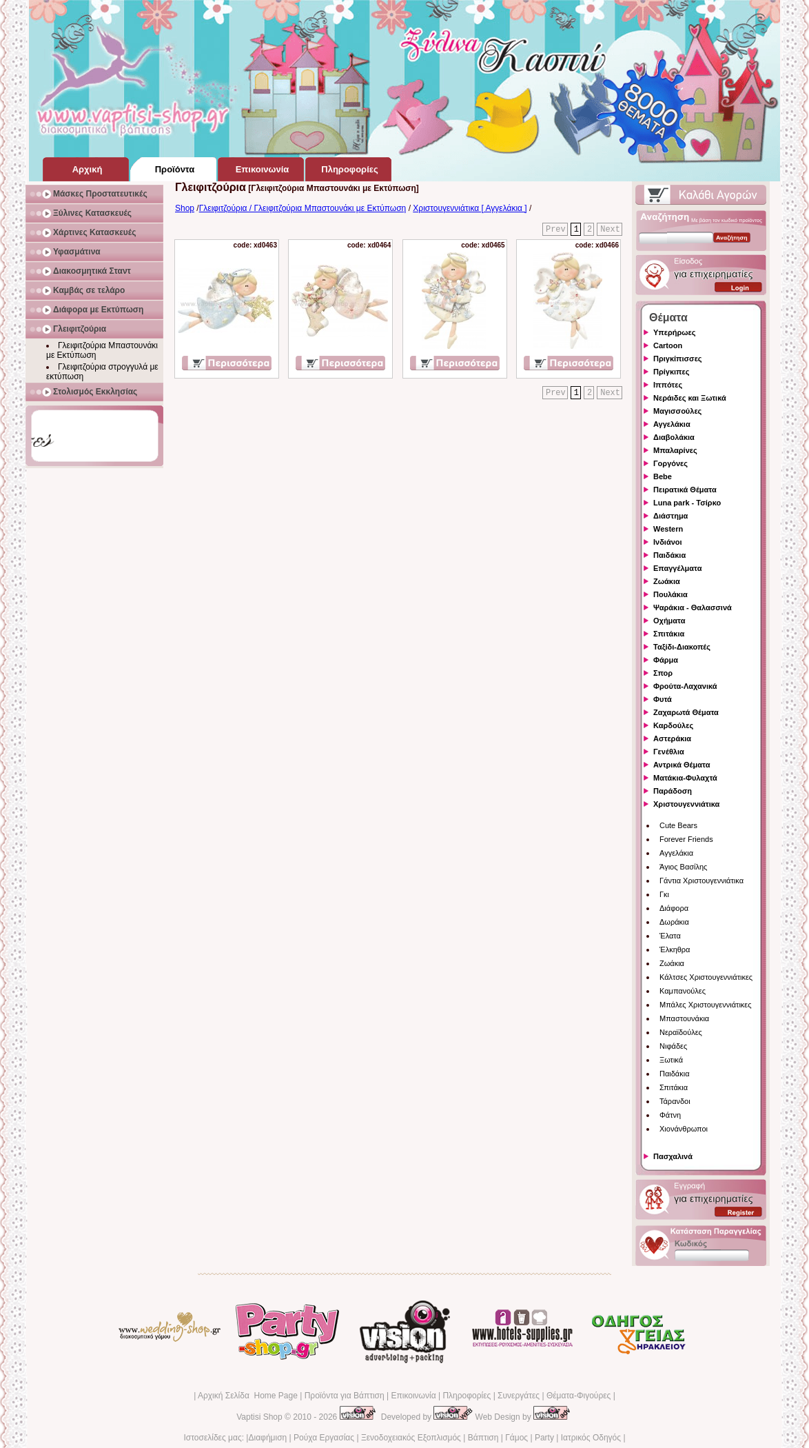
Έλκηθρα (674, 949)
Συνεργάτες (519, 1395)
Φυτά (662, 699)
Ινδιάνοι (667, 542)
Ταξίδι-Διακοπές (681, 647)
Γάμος (516, 1437)
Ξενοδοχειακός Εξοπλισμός (411, 1437)
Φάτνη (670, 1115)
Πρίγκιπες (671, 372)
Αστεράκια (672, 738)
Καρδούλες (673, 725)
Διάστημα (670, 516)
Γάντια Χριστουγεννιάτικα (701, 880)
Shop (184, 208)
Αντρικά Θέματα (681, 765)
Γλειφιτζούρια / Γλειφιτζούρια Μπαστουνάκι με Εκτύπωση (303, 208)
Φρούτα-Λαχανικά (685, 686)
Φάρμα (665, 660)
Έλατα (670, 936)
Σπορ (663, 673)
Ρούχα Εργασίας (324, 1437)
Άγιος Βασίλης (683, 867)
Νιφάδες (673, 1046)
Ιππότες (667, 385)
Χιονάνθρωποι (683, 1129)
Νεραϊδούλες (680, 1032)
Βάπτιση (483, 1437)
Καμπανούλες (682, 991)
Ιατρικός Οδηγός (591, 1437)
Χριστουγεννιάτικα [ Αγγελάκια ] (469, 208)
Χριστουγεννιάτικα (686, 804)
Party (544, 1437)
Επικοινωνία (413, 1395)
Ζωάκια (666, 581)
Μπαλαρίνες (675, 450)
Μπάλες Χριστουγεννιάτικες (705, 1004)
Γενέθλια (668, 751)
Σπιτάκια (668, 634)
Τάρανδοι (674, 1101)
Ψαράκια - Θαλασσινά (692, 607)
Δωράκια (674, 922)
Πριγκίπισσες (677, 358)
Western (668, 529)
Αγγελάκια (671, 424)
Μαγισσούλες (677, 411)
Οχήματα (669, 620)
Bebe (662, 476)
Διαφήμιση (267, 1437)
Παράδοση (672, 791)
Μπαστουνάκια (684, 1018)
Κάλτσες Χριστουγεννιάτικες (705, 977)
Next (610, 229)
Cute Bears (678, 825)
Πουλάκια (670, 594)
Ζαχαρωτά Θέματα (686, 712)
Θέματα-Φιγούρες (578, 1395)
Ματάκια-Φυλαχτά (685, 778)
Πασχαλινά (673, 1156)
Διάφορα (673, 908)
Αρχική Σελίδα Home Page (248, 1395)
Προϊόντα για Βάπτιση (345, 1395)
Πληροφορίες (466, 1395)
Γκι (664, 894)
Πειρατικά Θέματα (685, 489)
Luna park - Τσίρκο (687, 503)
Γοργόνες (670, 463)
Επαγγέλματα (677, 568)
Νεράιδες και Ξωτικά (689, 398)
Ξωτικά (671, 1060)
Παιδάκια (669, 555)
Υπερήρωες (674, 332)
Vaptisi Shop (259, 1417)
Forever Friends (686, 839)
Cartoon (667, 345)
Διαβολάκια (674, 437)
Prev (556, 229)
